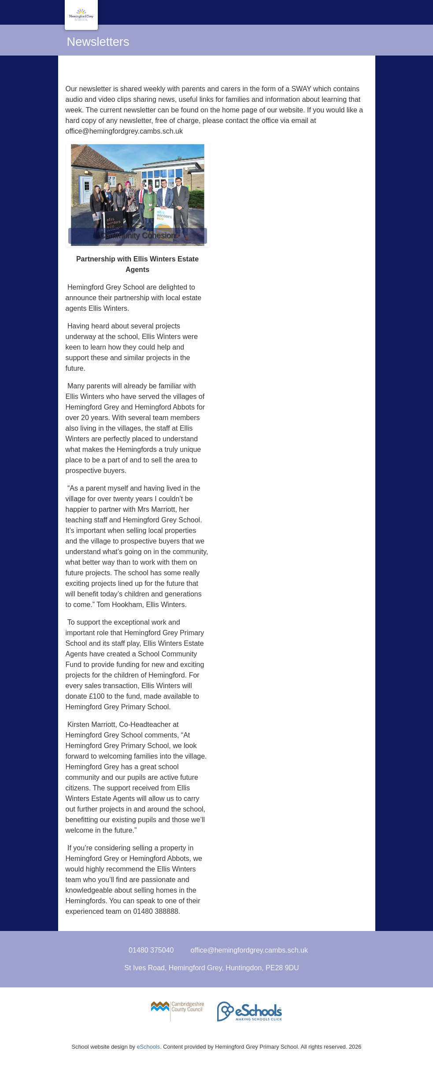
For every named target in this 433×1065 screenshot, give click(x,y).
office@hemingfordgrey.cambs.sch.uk (248, 950)
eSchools (148, 1046)
